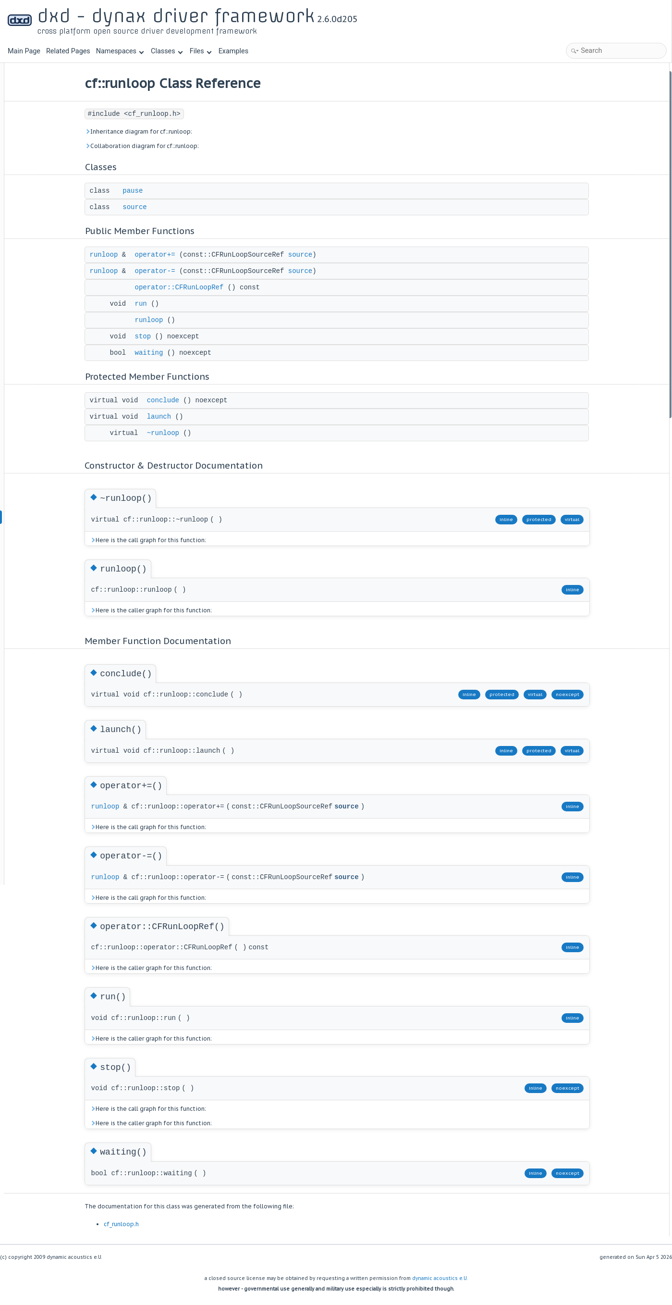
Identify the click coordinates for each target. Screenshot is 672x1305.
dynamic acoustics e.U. (440, 1278)
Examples (233, 51)
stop (191, 336)
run (189, 304)
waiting (197, 353)
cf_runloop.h (169, 1224)
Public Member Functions (597, 115)
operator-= (203, 271)
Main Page (24, 51)
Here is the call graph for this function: (196, 540)
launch (207, 417)
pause (181, 191)
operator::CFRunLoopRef (227, 287)
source (183, 207)
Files (200, 51)
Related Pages (68, 51)
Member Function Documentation (608, 308)
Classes (167, 51)
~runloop (211, 433)
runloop (152, 255)
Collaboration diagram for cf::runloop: (190, 145)
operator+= (203, 255)
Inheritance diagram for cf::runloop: (186, 131)
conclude (211, 400)
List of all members (587, 424)
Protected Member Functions (602, 218)
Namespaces (120, 51)
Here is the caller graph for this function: (199, 610)
